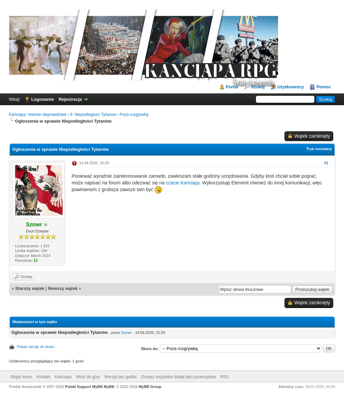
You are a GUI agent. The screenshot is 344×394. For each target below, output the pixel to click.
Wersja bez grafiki (121, 377)
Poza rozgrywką (134, 114)
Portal (232, 86)
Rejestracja (70, 99)
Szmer (126, 333)
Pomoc (323, 86)
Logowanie (42, 99)
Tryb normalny (319, 149)
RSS (224, 377)
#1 (326, 163)
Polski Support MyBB (84, 387)
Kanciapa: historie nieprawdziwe (38, 114)
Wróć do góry (88, 377)
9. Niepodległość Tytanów (93, 114)
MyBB (109, 387)
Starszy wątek (29, 288)
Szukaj (258, 86)
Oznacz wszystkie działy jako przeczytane (178, 377)
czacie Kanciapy (182, 182)
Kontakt (43, 377)
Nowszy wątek (62, 288)
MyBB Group (150, 387)
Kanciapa (63, 377)
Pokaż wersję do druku (35, 347)
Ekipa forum (21, 377)
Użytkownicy (290, 86)
